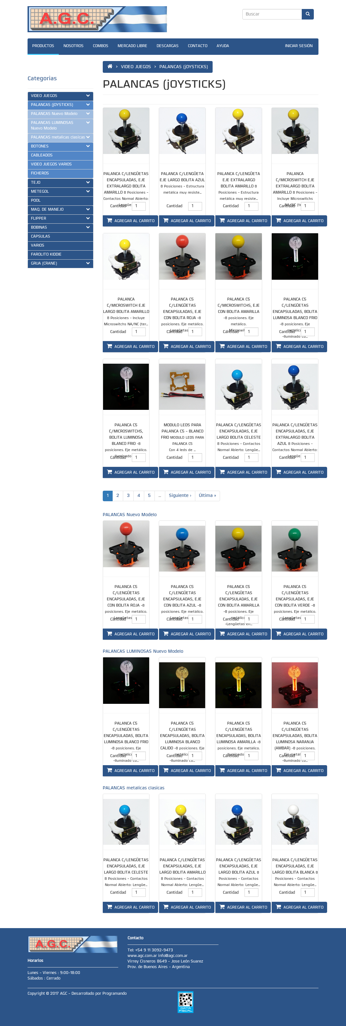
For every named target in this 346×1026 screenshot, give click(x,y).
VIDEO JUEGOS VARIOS (51, 164)
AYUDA (223, 46)
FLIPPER (60, 218)
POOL (36, 201)
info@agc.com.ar (173, 956)
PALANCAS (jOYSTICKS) (60, 105)
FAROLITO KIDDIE (46, 254)
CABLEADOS (42, 155)
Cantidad (118, 206)
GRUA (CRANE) (60, 263)
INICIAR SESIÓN (299, 46)
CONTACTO (197, 46)
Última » (207, 495)
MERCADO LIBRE (132, 46)
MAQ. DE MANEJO (60, 209)
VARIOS (37, 246)
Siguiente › (180, 495)
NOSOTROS (73, 46)
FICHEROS (40, 173)
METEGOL (60, 191)
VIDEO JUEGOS (60, 96)
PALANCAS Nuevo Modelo (60, 114)
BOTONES (60, 146)
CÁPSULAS (40, 237)
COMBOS (100, 46)
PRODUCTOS (43, 46)
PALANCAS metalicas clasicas (60, 137)
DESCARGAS (168, 46)
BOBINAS (60, 227)
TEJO (60, 182)
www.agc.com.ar (143, 956)
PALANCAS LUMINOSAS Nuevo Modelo (60, 125)
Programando (114, 994)
